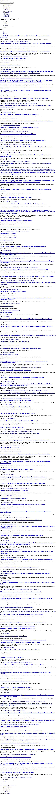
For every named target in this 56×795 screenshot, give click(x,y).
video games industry (16, 218)
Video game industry (32, 717)
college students (10, 564)
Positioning (45, 611)
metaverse (17, 78)
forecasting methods (32, 640)
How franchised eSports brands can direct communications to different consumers (23, 246)
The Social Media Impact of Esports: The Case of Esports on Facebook (20, 642)
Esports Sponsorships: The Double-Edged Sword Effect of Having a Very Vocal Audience (25, 51)
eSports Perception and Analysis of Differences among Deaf (17, 400)
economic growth (15, 717)
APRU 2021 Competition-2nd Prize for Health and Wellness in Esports (20, 743)
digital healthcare (12, 86)
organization (20, 144)
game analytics (7, 118)
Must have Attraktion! (30, 611)
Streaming (25, 754)
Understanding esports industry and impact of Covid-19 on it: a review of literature (23, 477)
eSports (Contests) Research (31, 169)
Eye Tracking (8, 152)
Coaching (4, 524)
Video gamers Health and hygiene (15, 170)
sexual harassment (29, 724)
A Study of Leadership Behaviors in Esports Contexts (15, 406)
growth (16, 761)
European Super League (10, 178)
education (10, 112)
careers (7, 112)
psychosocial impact (14, 201)
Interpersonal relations (40, 169)
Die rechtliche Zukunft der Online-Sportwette (13, 58)
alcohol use (5, 739)
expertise (7, 540)
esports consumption (6, 125)
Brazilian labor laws (21, 431)
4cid (3, 626)
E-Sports (4, 459)
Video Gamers (9, 218)
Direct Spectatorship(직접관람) (8, 390)
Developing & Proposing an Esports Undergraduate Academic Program (20, 348)
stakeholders (40, 761)
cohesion (4, 95)
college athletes (5, 207)
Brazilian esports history (13, 431)
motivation (16, 48)
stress (10, 69)
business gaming (5, 267)
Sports (20, 231)
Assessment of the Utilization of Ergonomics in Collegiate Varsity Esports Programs (23, 203)
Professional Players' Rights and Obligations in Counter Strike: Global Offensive (23, 140)
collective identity (6, 724)
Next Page (4, 27)
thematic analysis (25, 662)
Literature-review (21, 480)
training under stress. (41, 701)
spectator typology (18, 662)
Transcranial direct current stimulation (36, 769)
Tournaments (29, 754)
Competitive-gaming (6, 480)
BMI (8, 739)
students (16, 424)
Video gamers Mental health (26, 170)
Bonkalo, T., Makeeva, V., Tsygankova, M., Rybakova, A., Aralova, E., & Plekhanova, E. (24, 440)
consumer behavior (6, 56)
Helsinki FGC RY (27, 437)
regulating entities (29, 144)
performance (8, 95)
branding (4, 237)
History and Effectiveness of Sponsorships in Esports (15, 681)
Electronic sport (24, 739)
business (4, 112)
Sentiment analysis (16, 459)
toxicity (11, 571)
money (16, 178)
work (10, 273)
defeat (6, 332)
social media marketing (16, 310)
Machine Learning (14, 118)
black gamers (5, 564)
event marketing (8, 310)
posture (7, 69)
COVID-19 (5, 316)
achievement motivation (7, 169)
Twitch (30, 662)
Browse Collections (6, 7)
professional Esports (31, 701)
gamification (14, 267)
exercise (28, 739)
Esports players (8, 418)
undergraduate (11, 352)
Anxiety (4, 769)
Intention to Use (19, 267)
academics (4, 352)
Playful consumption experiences (33, 604)
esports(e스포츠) (17, 390)
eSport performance (25, 86)
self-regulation (36, 367)
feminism (14, 724)
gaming (12, 152)
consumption (5, 381)
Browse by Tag (5, 22)
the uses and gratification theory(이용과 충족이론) (38, 390)
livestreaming (8, 662)
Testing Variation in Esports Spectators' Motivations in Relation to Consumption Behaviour (26, 43)
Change (4, 244)
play (6, 273)
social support (20, 740)
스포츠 (38, 589)
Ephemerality (17, 754)
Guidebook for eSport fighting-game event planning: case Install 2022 (19, 433)
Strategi (10, 237)
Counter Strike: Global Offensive (8, 131)
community (8, 244)
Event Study (8, 595)
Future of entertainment (10, 611)
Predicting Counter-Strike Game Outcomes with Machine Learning (19, 127)
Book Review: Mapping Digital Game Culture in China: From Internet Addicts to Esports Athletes (28, 335)
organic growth (27, 761)
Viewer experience (22, 557)
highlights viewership (9, 398)
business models (5, 747)
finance (11, 595)
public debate (7, 619)
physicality (16, 231)
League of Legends (16, 701)
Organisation (11, 474)
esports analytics (5, 375)
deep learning (12, 730)
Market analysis (15, 56)
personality (13, 95)
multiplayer (30, 480)
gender (17, 244)
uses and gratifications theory (23, 48)
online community (22, 103)
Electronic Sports (13, 549)
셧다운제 (35, 589)
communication (5, 258)
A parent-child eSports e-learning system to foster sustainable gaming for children (23, 622)
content (4, 280)
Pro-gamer (33, 730)
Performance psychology (50, 739)
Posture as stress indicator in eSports (10, 65)
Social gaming (33, 267)
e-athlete (8, 669)
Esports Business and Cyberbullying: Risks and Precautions (17, 772)
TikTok (54, 611)
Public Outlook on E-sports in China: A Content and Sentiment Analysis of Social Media (25, 454)
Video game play (26, 488)
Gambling (7, 62)
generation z (11, 280)
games (19, 445)
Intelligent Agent (28, 730)
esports (4, 41)
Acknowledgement (6, 8)
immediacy (12, 231)
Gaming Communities (6, 240)
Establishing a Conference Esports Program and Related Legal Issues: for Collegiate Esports (26, 319)
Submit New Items (6, 9)
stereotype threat (36, 724)
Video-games (35, 480)
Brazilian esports (6, 431)
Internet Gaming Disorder (16, 289)
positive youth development (28, 367)
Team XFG (14, 237)
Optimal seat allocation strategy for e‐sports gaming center (16, 469)
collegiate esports (12, 207)
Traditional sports (9, 654)
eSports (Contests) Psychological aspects (19, 169)
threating (30, 777)
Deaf (3, 404)
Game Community (21, 730)
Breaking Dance (9, 589)
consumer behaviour (6, 710)
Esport (7, 237)
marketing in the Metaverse (10, 78)
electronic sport (17, 640)
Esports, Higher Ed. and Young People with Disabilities (15, 687)
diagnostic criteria (6, 289)
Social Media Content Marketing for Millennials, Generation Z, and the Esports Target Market (27, 276)
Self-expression (16, 488)
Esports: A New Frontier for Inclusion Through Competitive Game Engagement (22, 483)
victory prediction (25, 131)
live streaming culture (15, 345)
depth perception (6, 678)
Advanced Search (6, 5)
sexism (7, 508)
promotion (16, 451)
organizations (33, 761)
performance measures (24, 701)
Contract (4, 144)
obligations (16, 144)
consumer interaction (6, 103)
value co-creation (29, 103)
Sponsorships (25, 56)
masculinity (24, 724)
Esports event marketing (7, 306)
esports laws (27, 431)
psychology (5, 218)
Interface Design (9, 161)
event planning (8, 437)
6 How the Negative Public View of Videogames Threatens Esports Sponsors (21, 614)
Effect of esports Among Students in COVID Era (14, 490)
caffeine (4, 295)
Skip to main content (4, 0)
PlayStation (40, 611)
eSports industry (21, 717)
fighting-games (14, 437)
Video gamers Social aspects (50, 170)
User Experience (27, 161)
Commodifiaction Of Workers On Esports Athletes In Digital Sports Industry (22, 664)
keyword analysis (9, 459)
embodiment (5, 231)
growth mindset (17, 367)
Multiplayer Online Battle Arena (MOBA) (45, 86)
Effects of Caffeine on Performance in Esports (13, 291)
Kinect (15, 611)
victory (12, 332)
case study (4, 571)
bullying (4, 777)
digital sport (5, 669)
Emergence (13, 754)
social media (24, 280)
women (9, 508)
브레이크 (31, 589)
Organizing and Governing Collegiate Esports (13, 498)
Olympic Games (20, 178)
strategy (27, 280)
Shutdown (20, 589)
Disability (4, 692)
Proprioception (49, 611)
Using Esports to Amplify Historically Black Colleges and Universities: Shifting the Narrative (26, 559)
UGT (12, 41)
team (24, 258)
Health (22, 367)
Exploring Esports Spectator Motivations (11, 657)
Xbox (1, 612)
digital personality (18, 86)
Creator (4, 32)
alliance (4, 761)
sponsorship (15, 595)
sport (24, 178)
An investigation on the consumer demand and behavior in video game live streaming (24, 98)
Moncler (18, 611)
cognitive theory (5, 86)
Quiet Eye (15, 152)
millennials (19, 280)
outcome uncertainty (26, 398)
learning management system (25, 626)
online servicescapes (23, 78)
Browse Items (5, 6)
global (9, 451)
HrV (25, 769)
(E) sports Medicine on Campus (9, 354)
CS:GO (7, 144)
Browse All (5, 21)
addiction (4, 339)
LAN (10, 41)
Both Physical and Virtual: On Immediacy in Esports (15, 227)
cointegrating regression (7, 717)
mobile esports (12, 125)
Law (13, 144)
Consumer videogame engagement (9, 604)
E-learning (6, 626)
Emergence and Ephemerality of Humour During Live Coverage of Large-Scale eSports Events (27, 749)
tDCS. (28, 769)
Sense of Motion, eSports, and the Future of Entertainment (16, 607)
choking (4, 701)
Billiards (4, 589)
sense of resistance (19, 678)
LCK (14, 398)
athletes (4, 178)
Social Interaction (15, 557)
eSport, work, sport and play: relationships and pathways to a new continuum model (24, 269)
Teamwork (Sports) (48, 169)
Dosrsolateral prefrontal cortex (11, 769)
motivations (13, 662)
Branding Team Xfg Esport (8, 233)
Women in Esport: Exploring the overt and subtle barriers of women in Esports (22, 504)
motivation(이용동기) (25, 390)
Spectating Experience (20, 161)
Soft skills (21, 488)
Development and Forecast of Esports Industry (13, 636)
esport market (23, 640)
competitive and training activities (9, 445)
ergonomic (17, 207)
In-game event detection (21, 375)
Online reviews (23, 604)
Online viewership (9, 557)
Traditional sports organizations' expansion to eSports (15, 757)
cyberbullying (8, 777)
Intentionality (8, 201)
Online (20, 244)
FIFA (4, 118)
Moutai (24, 611)
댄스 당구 (27, 589)
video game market (42, 640)
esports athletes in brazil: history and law (12, 427)
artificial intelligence (6, 730)
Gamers (7, 41)
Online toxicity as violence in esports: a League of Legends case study (19, 567)
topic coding (27, 459)
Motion (21, 611)
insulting (23, 777)
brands (4, 250)
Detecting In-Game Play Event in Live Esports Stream (15, 370)
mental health (31, 86)
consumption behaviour (7, 48)
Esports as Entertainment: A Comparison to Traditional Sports (18, 134)
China (7, 339)
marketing (20, 56)
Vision (19, 152)
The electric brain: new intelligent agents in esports (14, 726)
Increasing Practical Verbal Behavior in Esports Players (16, 220)
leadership (15, 410)
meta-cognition (39, 739)
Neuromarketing (19, 549)
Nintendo (36, 611)
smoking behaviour (14, 740)
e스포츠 (16, 589)
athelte (4, 332)
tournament (12, 187)
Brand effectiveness (6, 549)
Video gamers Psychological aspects (38, 170)
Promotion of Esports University (9, 447)
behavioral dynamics (6, 410)
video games (26, 41)
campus (4, 358)
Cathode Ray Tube (6, 495)
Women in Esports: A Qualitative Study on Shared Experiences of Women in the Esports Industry (27, 720)
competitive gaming (12, 739)
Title (3, 31)
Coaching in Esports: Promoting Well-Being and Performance (17, 628)
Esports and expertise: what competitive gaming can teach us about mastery (21, 535)
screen (14, 678)
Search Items (5, 23)
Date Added (5, 33)
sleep (15, 418)
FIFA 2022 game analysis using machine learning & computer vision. (19, 114)
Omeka (9, 793)
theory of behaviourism (4, 87)
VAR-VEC (26, 717)
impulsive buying (18, 710)
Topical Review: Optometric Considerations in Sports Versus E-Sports (20, 649)
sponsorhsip (12, 619)
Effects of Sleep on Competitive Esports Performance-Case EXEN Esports (21, 520)
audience (4, 754)
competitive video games (7, 367)
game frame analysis (12, 375)
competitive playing (6, 640)
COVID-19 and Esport (6, 312)
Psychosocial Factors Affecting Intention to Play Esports (16, 197)
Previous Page (5, 25)
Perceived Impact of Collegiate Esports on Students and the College (19, 420)
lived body (11, 678)
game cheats (20, 777)
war (23, 678)
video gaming (34, 103)
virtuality (28, 231)
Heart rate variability (20, 769)
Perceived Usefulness (26, 267)
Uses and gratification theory (18, 41)
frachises (9, 250)
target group (32, 280)
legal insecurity (33, 431)
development (5, 451)
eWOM (19, 604)
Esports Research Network (7, 4)
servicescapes (29, 78)
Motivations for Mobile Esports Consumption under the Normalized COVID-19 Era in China (26, 121)
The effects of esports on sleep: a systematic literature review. (17, 413)
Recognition (10, 404)
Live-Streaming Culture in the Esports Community (14, 341)
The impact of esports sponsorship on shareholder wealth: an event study (20, 591)
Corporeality (8, 754)
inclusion (7, 488)
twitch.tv (33, 754)
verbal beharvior (11, 224)
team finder (8, 187)
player (24, 144)
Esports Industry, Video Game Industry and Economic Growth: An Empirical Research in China (27, 712)
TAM (37, 267)
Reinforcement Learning (40, 730)
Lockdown (26, 480)
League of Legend (19, 398)
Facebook (7, 647)
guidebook (22, 437)
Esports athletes (5, 224)
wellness (13, 747)
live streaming (15, 103)
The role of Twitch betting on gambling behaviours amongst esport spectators (22, 377)
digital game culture (12, 339)
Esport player (12, 710)
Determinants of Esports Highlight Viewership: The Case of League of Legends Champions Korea (27, 393)
